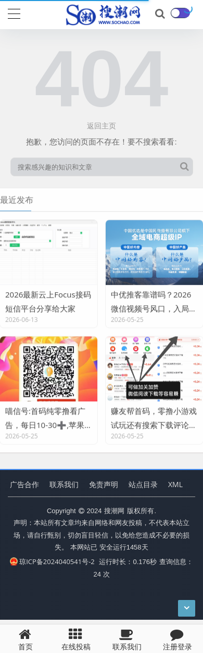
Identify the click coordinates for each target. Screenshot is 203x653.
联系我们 (64, 484)
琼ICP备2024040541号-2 (52, 561)
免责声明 (103, 484)
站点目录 (143, 484)
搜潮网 (114, 510)
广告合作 (24, 484)
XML (175, 484)
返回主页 (101, 125)
